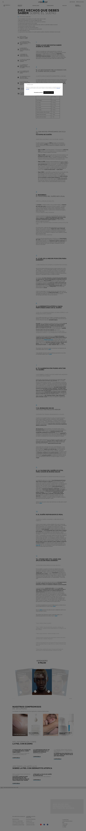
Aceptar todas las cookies (48, 92)
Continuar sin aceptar (30, 84)
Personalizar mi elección (38, 92)
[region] (43, 89)
